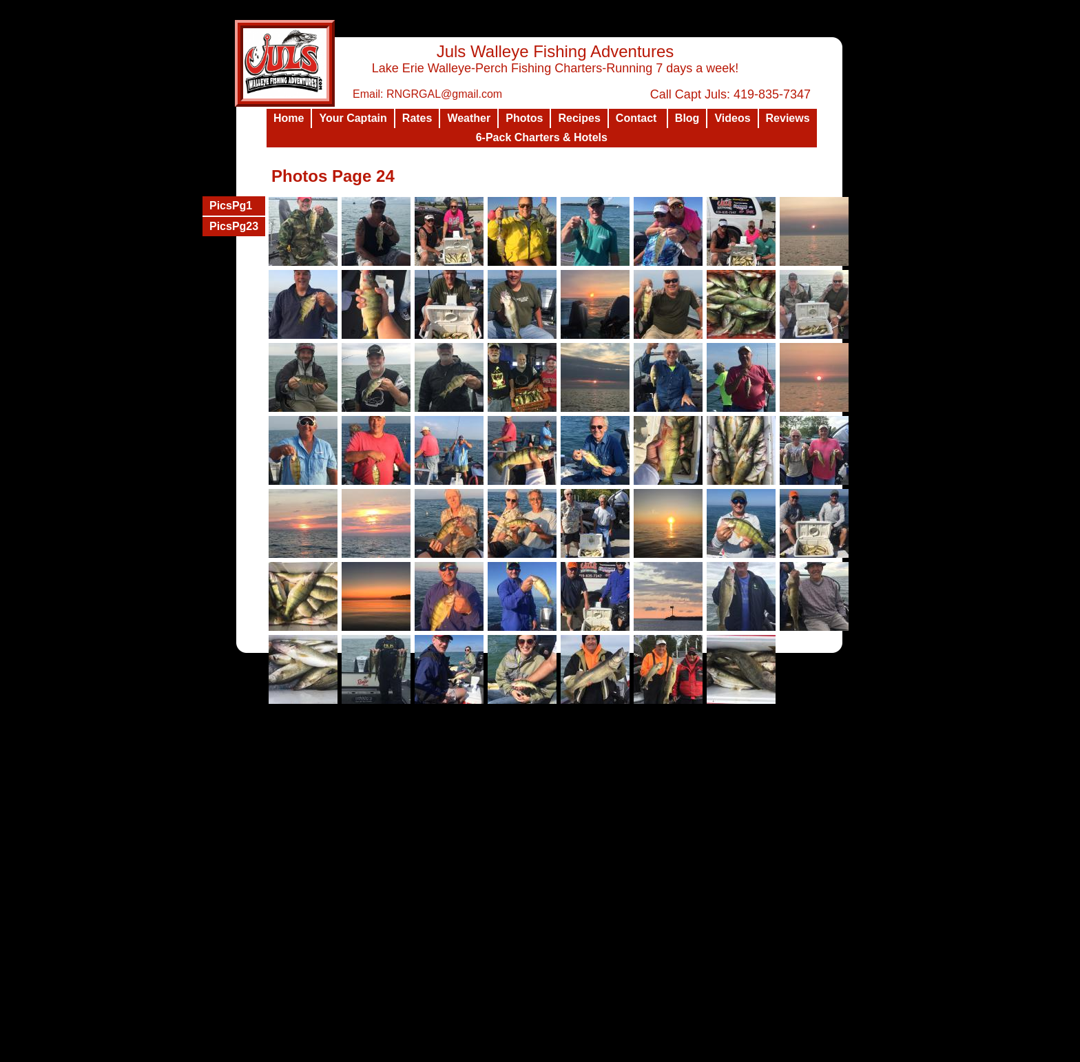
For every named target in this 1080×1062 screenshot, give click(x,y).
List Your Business (695, 1051)
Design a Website (625, 1051)
